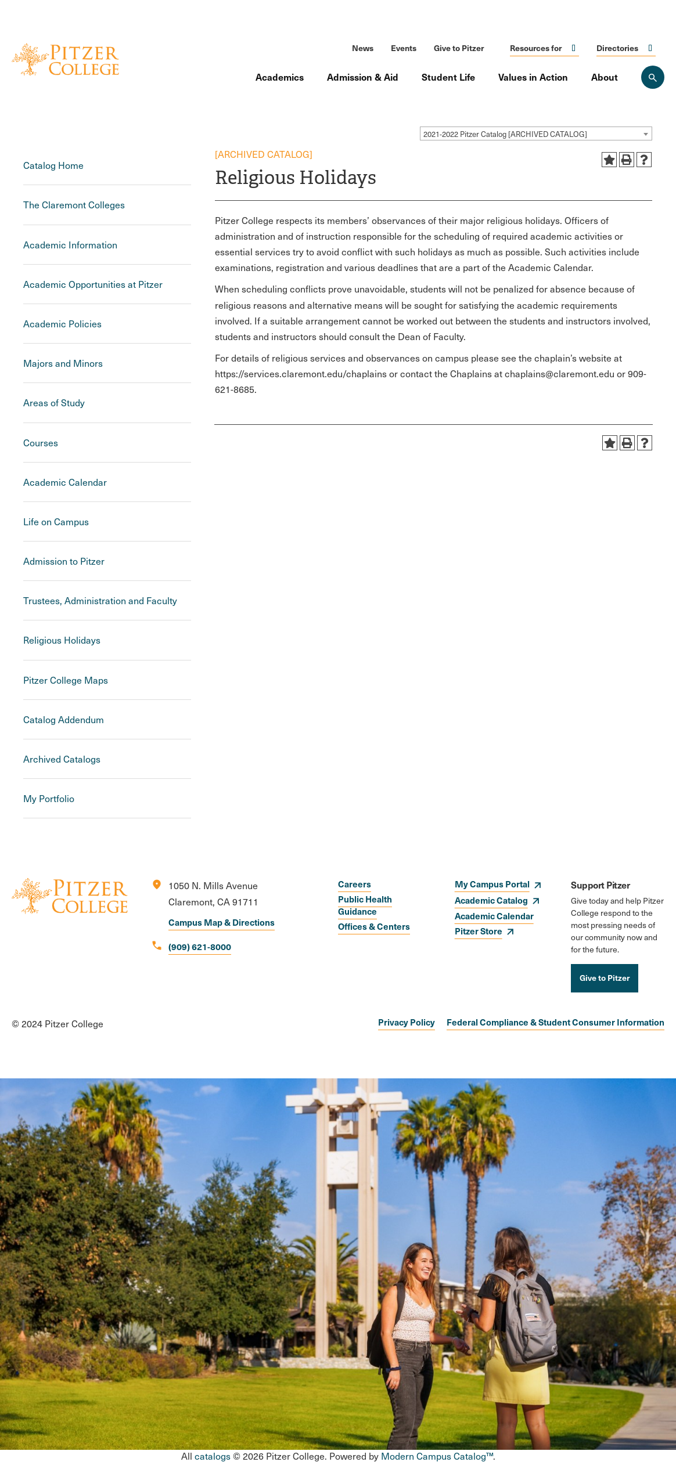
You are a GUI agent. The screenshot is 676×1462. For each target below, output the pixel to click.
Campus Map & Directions (221, 922)
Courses (40, 442)
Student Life (448, 76)
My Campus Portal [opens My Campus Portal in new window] (492, 884)
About (604, 76)
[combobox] (536, 133)
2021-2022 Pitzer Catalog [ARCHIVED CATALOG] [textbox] (505, 134)
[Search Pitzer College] (652, 77)
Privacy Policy (406, 1022)
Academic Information (70, 245)
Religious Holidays (61, 640)
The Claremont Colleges (74, 204)
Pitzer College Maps (65, 680)
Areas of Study (54, 402)
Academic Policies (62, 323)
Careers (354, 884)
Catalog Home (53, 165)
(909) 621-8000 (199, 946)
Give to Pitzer (459, 47)
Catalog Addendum (63, 719)
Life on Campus (56, 521)
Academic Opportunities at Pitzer (93, 284)
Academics (280, 76)
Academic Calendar (65, 482)
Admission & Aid (362, 76)
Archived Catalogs (61, 759)
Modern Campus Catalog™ (437, 1456)
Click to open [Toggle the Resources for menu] (573, 48)
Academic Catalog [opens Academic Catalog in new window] (491, 900)
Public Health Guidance (365, 905)
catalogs (213, 1456)
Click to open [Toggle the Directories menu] (650, 48)
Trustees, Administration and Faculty (100, 600)
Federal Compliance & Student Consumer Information (555, 1022)
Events (403, 47)
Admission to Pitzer (64, 561)
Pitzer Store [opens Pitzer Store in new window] (478, 931)
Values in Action (533, 76)
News (362, 47)
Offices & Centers (374, 926)
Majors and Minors (63, 363)
